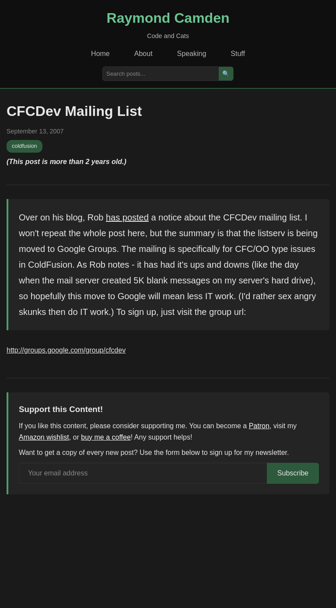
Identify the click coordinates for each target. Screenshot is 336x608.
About (143, 53)
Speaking (191, 53)
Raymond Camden (168, 18)
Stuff (238, 53)
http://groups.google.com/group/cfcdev (66, 350)
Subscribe (292, 473)
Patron (259, 426)
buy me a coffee (106, 437)
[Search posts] (161, 73)
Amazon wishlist (44, 437)
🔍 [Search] (226, 73)
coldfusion (24, 146)
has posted (127, 217)
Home (100, 53)
